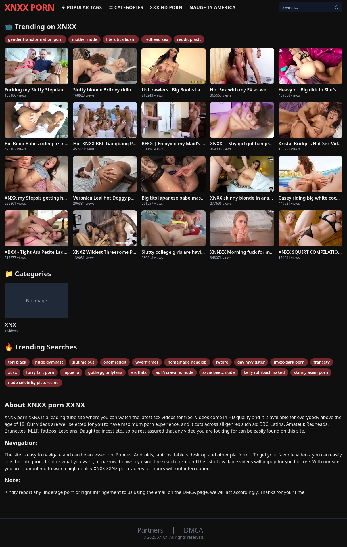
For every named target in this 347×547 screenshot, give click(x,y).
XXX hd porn (166, 7)
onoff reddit (114, 362)
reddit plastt (189, 39)
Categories (126, 7)
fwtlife (222, 362)
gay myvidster (251, 362)
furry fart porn (40, 372)
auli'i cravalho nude (174, 372)
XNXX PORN (29, 7)
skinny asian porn (311, 372)
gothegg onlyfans (105, 372)
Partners (151, 530)
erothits (139, 372)
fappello (71, 372)
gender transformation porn (35, 39)
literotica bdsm (120, 39)
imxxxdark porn (289, 362)
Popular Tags (81, 7)
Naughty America (212, 7)
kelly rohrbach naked (264, 372)
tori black (17, 362)
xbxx (12, 372)
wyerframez (146, 362)
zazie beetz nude (218, 372)
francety (321, 362)
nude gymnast (49, 362)
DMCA (193, 530)
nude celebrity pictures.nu (33, 382)
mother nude (84, 39)
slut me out (83, 362)
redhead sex (156, 39)
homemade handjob (187, 362)
